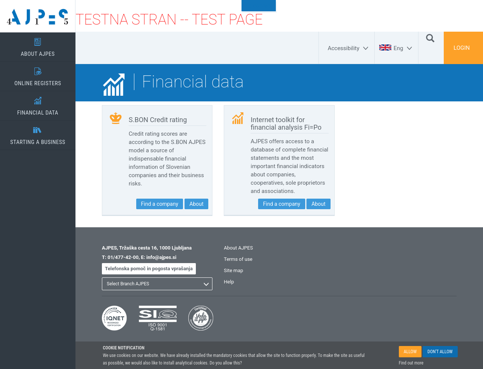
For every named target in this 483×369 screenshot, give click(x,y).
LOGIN (462, 47)
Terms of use (238, 259)
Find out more (411, 363)
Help (229, 282)
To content (258, 5)
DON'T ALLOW (440, 351)
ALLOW (410, 351)
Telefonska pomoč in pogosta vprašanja (149, 268)
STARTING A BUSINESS (38, 133)
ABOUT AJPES (38, 44)
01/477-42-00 (123, 257)
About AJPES (238, 248)
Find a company (159, 204)
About (196, 204)
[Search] (430, 38)
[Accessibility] (349, 48)
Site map (233, 270)
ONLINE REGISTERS (38, 74)
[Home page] (37, 16)
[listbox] (157, 283)
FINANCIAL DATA (38, 103)
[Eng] (404, 48)
